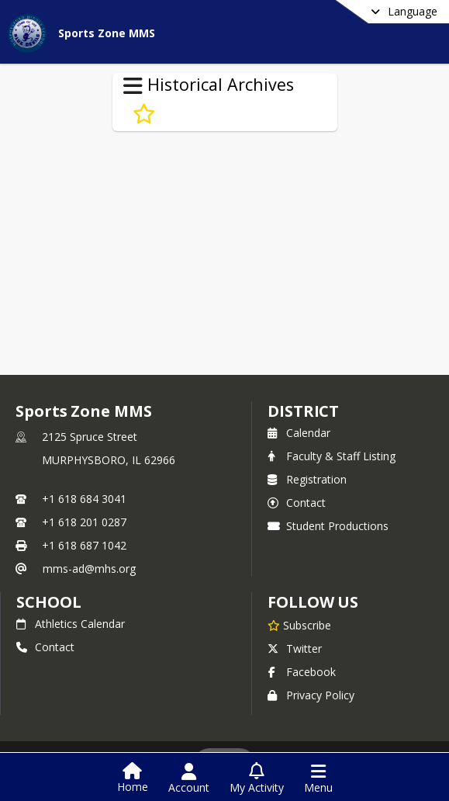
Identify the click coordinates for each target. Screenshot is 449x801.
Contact (297, 502)
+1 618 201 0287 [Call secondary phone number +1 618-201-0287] (84, 522)
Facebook (302, 671)
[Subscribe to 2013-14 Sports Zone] (143, 114)
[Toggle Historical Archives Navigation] (133, 86)
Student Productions (328, 525)
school (48, 601)
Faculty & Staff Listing (331, 456)
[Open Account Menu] (188, 778)
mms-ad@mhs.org (89, 568)
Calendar (299, 432)
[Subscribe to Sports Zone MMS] (299, 624)
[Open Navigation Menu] (318, 778)
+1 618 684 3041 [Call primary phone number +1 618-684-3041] (84, 498)
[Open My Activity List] (257, 778)
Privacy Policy (311, 695)
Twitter (295, 648)
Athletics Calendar (70, 623)
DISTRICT (303, 410)
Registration (307, 479)
